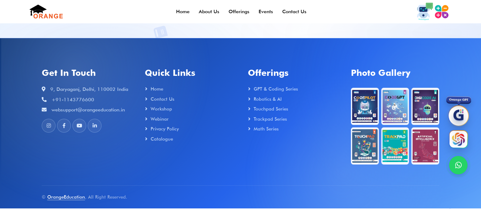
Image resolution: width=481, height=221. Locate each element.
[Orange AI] (458, 140)
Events (266, 11)
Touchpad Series (271, 109)
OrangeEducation (66, 197)
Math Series (266, 129)
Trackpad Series (270, 119)
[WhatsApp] (458, 165)
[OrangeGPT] (458, 116)
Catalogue (162, 139)
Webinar (160, 119)
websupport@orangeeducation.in (88, 110)
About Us (209, 11)
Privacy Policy (165, 129)
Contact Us (294, 11)
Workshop (161, 109)
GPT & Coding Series (276, 89)
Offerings (239, 11)
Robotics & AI (268, 99)
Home (183, 11)
